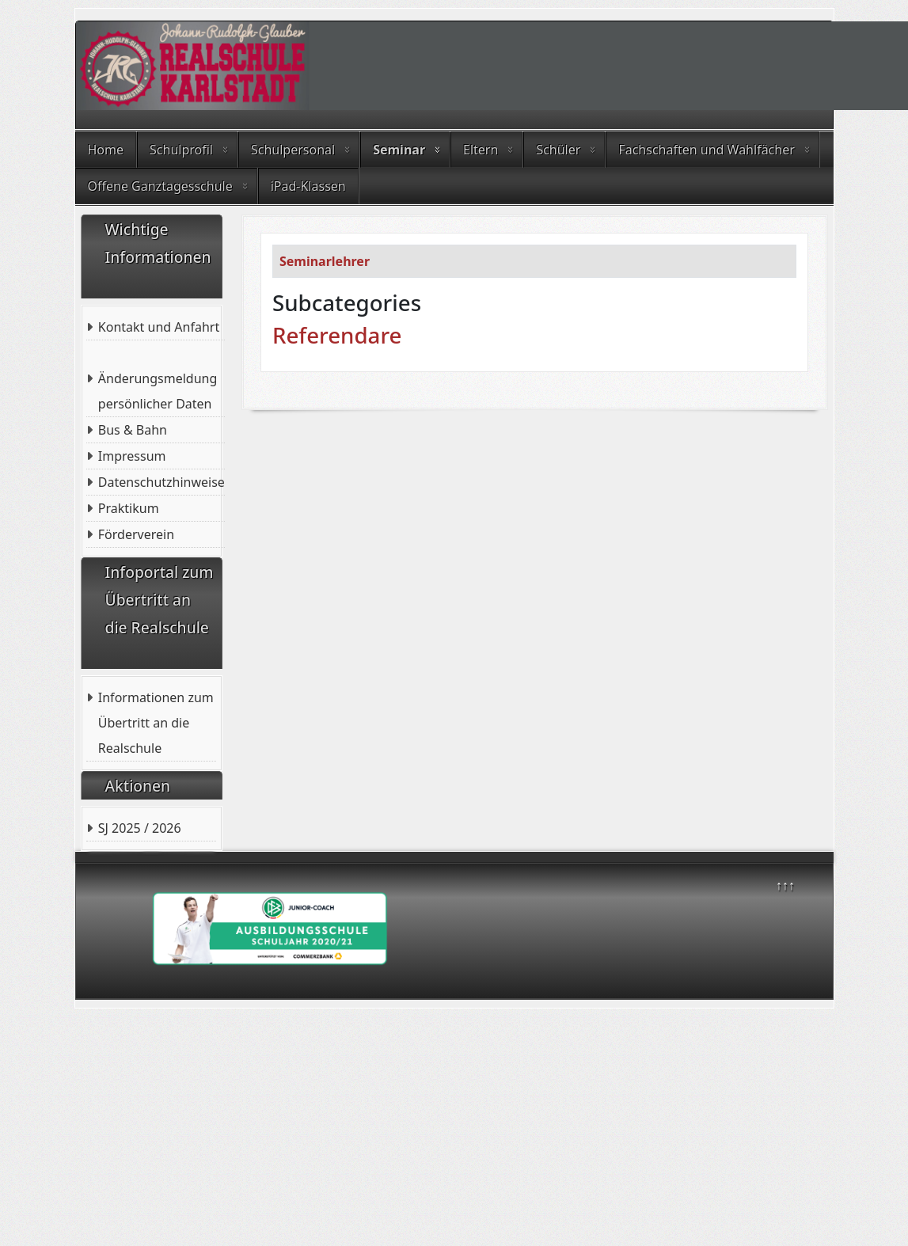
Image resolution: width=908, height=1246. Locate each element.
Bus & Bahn (132, 430)
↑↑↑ (785, 885)
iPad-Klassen (308, 186)
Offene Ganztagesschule (160, 186)
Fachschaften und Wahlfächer (706, 149)
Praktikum (128, 508)
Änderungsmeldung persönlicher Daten (157, 391)
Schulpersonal (293, 149)
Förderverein (136, 534)
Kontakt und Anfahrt (158, 327)
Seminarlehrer (324, 261)
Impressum (132, 456)
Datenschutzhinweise (161, 482)
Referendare (337, 335)
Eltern (480, 149)
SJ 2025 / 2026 (139, 828)
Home (106, 149)
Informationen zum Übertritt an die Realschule (156, 723)
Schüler (558, 149)
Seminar (399, 149)
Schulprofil (181, 149)
